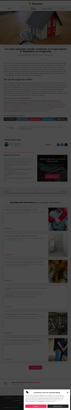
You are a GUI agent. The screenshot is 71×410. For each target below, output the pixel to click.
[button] (67, 392)
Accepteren (36, 406)
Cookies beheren (58, 406)
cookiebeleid (41, 401)
